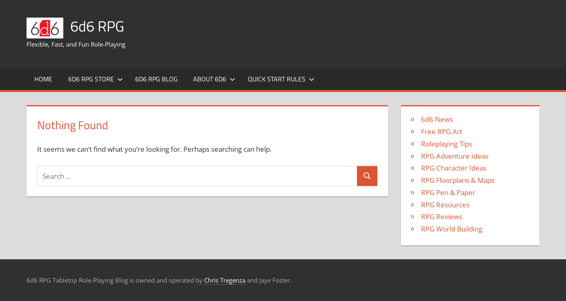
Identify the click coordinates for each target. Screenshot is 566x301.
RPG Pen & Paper (448, 192)
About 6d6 (214, 79)
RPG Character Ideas (453, 168)
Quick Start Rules (281, 79)
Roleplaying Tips (446, 143)
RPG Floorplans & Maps (458, 180)
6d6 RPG (97, 26)
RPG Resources (445, 204)
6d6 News (437, 119)
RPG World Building (451, 229)
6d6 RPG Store (95, 79)
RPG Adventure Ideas (454, 156)
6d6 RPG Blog (156, 79)
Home (43, 79)
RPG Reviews (441, 216)
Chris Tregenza (224, 280)
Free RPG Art (441, 131)
